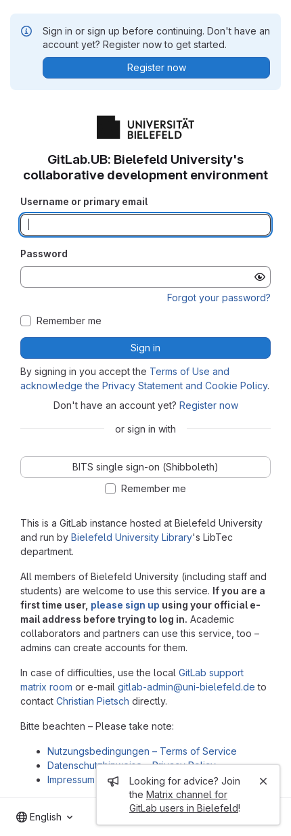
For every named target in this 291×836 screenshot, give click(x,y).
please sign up (125, 605)
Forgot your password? (219, 297)
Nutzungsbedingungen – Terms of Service (142, 751)
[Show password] (260, 277)
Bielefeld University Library (131, 537)
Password (44, 253)
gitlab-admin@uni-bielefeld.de (186, 686)
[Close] (263, 781)
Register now (208, 405)
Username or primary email (84, 201)
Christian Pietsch (92, 701)
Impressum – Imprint (90, 779)
